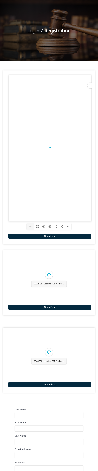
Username (20, 409)
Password (20, 462)
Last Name (20, 436)
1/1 (30, 226)
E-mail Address (23, 449)
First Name (20, 422)
